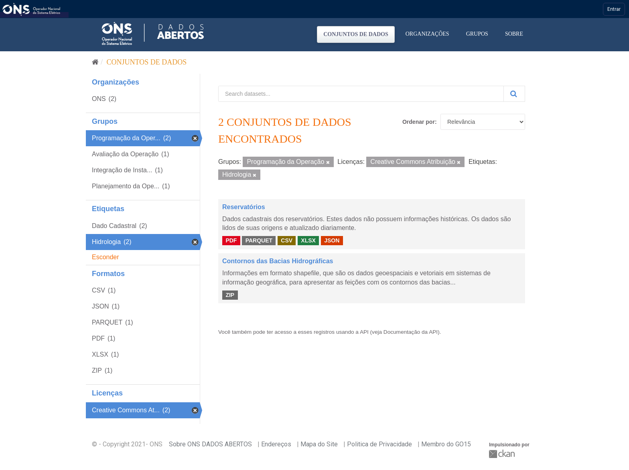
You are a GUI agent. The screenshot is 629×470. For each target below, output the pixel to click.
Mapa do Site (319, 444)
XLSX (308, 240)
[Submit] (514, 94)
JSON (331, 240)
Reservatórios (243, 207)
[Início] (95, 62)
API (364, 332)
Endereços (276, 444)
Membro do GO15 (446, 444)
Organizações (427, 34)
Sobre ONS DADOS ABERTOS (210, 444)
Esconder (105, 257)
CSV (286, 240)
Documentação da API (410, 332)
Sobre (514, 34)
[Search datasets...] (361, 94)
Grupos (477, 34)
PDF (231, 240)
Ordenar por (418, 122)
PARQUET (259, 240)
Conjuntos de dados (355, 34)
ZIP (229, 295)
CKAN (502, 454)
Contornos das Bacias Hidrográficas (277, 261)
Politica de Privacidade (379, 444)
